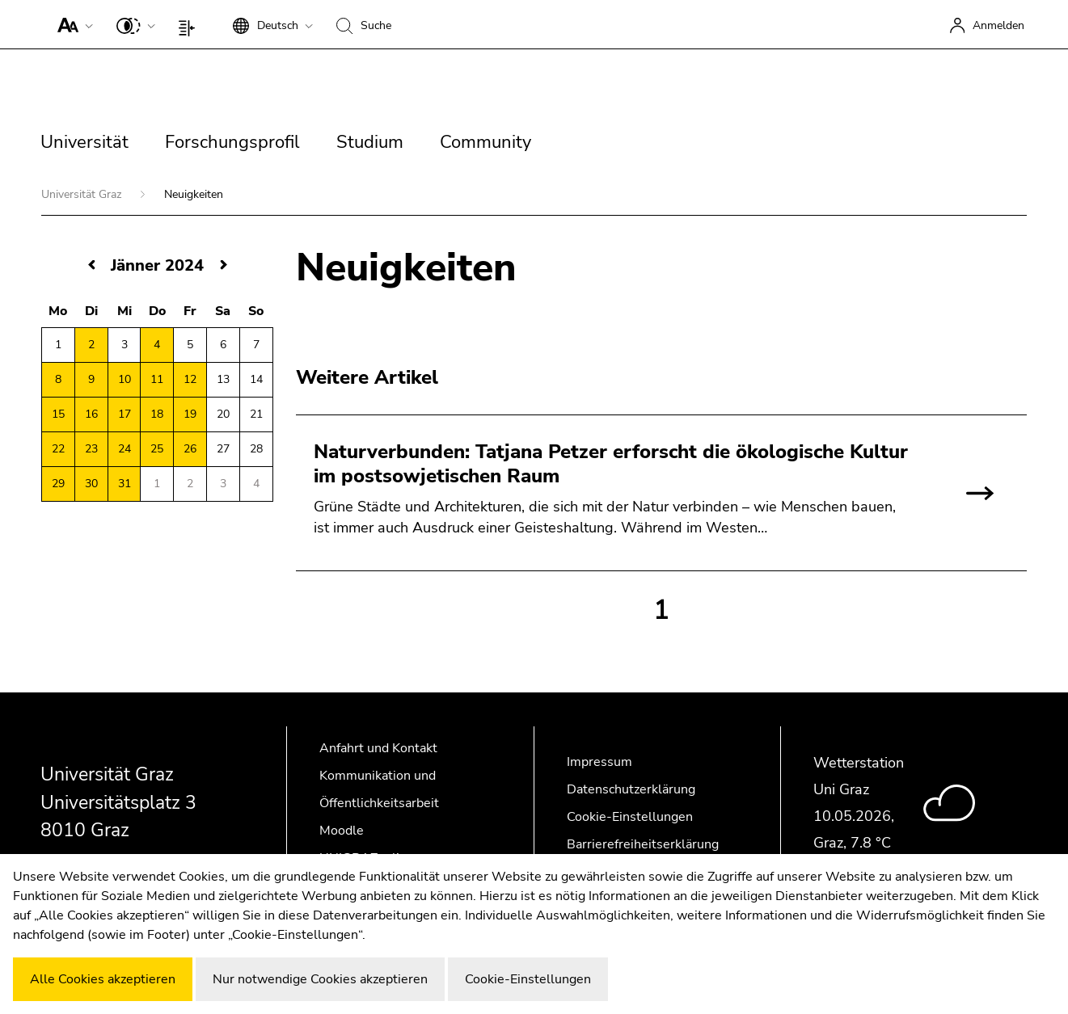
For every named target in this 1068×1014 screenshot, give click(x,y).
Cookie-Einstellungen (630, 817)
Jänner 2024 (157, 265)
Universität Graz (83, 194)
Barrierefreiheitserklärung (643, 844)
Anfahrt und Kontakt (378, 748)
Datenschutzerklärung (631, 789)
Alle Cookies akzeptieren (102, 979)
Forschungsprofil (232, 142)
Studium (369, 142)
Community (485, 142)
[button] (71, 24)
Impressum (599, 762)
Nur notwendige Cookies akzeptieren (320, 979)
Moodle (341, 830)
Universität (84, 142)
